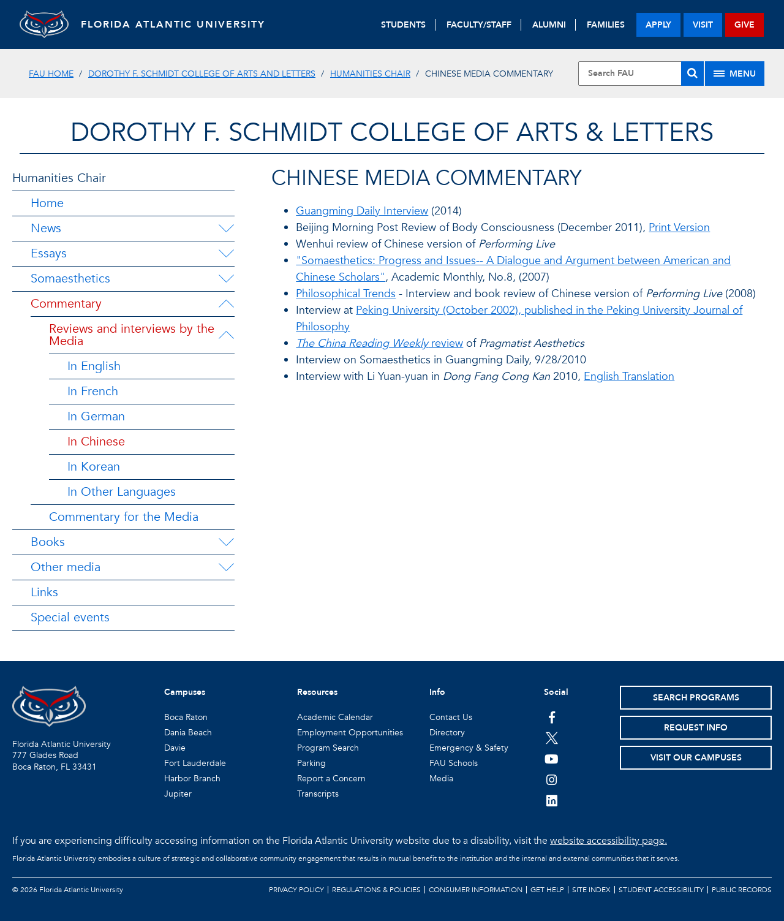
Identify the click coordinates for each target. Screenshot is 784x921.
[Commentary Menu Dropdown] (226, 304)
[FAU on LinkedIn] (551, 800)
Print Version (679, 227)
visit (703, 25)
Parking (311, 763)
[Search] (692, 73)
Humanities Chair (370, 74)
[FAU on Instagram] (551, 779)
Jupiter (178, 794)
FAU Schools (453, 763)
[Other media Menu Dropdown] (226, 567)
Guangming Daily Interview (362, 211)
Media (441, 778)
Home (47, 203)
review (379, 343)
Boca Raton (186, 717)
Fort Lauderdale (195, 763)
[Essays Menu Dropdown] (226, 253)
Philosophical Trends (346, 293)
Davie (175, 748)
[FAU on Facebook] (551, 717)
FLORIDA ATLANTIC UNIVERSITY (173, 24)
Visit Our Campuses (696, 758)
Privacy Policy (296, 890)
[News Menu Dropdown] (226, 228)
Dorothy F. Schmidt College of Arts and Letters (201, 74)
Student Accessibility (661, 890)
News (46, 228)
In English (94, 366)
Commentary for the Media (123, 517)
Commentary (66, 303)
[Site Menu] (734, 73)
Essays (49, 253)
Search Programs (696, 697)
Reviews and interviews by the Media (131, 334)
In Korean (93, 466)
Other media (65, 567)
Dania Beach (188, 732)
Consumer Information (475, 890)
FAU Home (51, 74)
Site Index (591, 890)
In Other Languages (121, 491)
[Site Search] (641, 73)
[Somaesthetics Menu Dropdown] (226, 279)
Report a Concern (331, 778)
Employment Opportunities (350, 732)
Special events (70, 617)
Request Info (696, 727)
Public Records (742, 890)
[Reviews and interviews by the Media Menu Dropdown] (228, 335)
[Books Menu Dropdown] (226, 542)
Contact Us (450, 717)
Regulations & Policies (376, 890)
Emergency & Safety (468, 748)
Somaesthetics (70, 278)
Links (44, 592)
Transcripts (318, 794)
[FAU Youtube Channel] (551, 758)
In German (96, 416)
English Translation (629, 376)
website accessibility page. (608, 840)
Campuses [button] (184, 692)
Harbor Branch (192, 778)
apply (658, 25)
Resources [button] (317, 692)
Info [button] (437, 692)
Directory (447, 732)
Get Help (547, 890)
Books (48, 542)
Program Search (328, 748)
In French (92, 391)
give (744, 25)
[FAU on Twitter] (551, 738)
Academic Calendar (335, 717)
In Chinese (96, 441)
